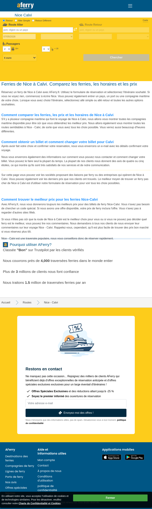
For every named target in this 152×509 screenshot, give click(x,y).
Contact (43, 466)
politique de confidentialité (47, 488)
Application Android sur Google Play (134, 457)
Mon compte (46, 460)
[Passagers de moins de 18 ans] (46, 49)
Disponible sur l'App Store (111, 457)
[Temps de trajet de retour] (133, 37)
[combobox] (38, 30)
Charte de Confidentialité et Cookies (40, 503)
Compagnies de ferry (19, 466)
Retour (9, 20)
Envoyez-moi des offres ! (76, 412)
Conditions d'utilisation (45, 479)
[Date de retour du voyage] (95, 36)
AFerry (10, 450)
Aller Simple (24, 20)
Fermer (110, 497)
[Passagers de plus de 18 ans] (7, 49)
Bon (22, 250)
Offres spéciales (16, 488)
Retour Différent (43, 20)
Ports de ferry (14, 477)
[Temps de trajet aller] (57, 37)
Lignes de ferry (15, 471)
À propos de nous (49, 471)
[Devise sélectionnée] (20, 58)
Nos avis (11, 482)
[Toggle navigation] (130, 6)
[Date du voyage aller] (19, 36)
